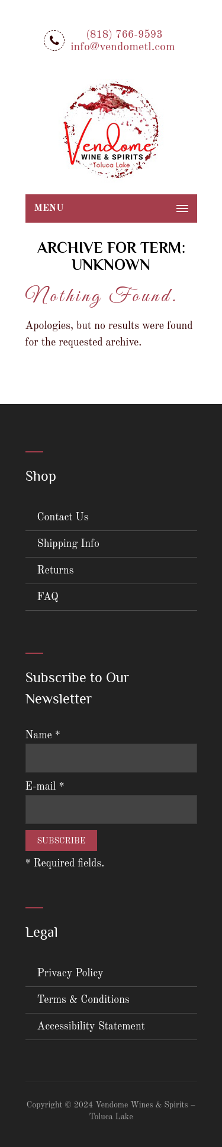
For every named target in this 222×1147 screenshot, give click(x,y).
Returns (55, 570)
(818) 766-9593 (124, 35)
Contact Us (63, 517)
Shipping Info (68, 544)
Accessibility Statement (91, 1026)
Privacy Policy (70, 973)
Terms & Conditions (83, 1000)
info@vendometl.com (122, 47)
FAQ (48, 597)
